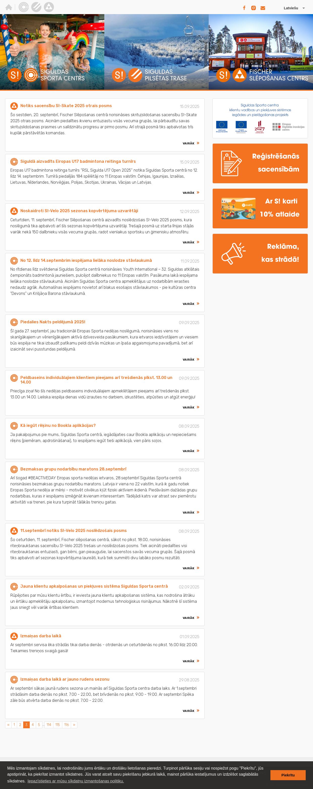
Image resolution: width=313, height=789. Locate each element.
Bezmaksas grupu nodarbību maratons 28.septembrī (73, 469)
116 (66, 725)
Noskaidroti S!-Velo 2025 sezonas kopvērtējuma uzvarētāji (79, 210)
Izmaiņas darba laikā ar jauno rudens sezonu (64, 679)
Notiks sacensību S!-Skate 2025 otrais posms (66, 105)
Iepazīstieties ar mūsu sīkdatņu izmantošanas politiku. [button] (75, 781)
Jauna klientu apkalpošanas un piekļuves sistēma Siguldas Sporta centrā (94, 586)
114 (49, 725)
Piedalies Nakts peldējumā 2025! (52, 322)
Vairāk (188, 143)
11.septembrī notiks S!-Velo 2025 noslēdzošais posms (73, 530)
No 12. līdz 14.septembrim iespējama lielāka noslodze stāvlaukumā (86, 260)
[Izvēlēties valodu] (289, 8)
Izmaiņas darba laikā (40, 636)
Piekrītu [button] (288, 775)
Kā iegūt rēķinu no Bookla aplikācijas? (58, 425)
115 (57, 725)
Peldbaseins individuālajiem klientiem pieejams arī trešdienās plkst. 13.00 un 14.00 (96, 380)
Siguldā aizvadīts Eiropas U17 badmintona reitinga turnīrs (78, 161)
